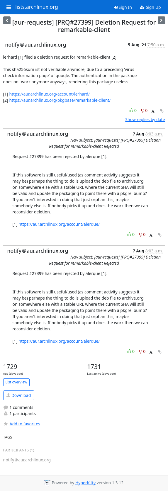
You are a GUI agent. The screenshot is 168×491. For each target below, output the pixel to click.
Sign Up (150, 7)
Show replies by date (145, 119)
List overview (16, 382)
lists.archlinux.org (36, 7)
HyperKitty (85, 482)
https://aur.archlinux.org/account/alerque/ (59, 224)
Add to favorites (21, 424)
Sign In (123, 7)
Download (18, 395)
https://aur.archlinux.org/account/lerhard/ (49, 94)
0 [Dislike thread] (144, 110)
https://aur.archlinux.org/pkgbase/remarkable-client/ (60, 100)
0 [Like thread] (134, 110)
